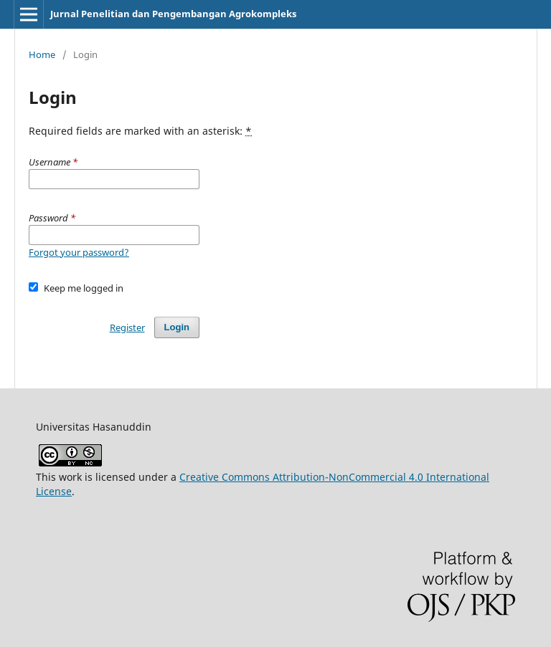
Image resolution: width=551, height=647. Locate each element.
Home (42, 54)
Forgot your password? (79, 252)
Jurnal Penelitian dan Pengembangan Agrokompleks (173, 13)
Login (176, 327)
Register (127, 327)
